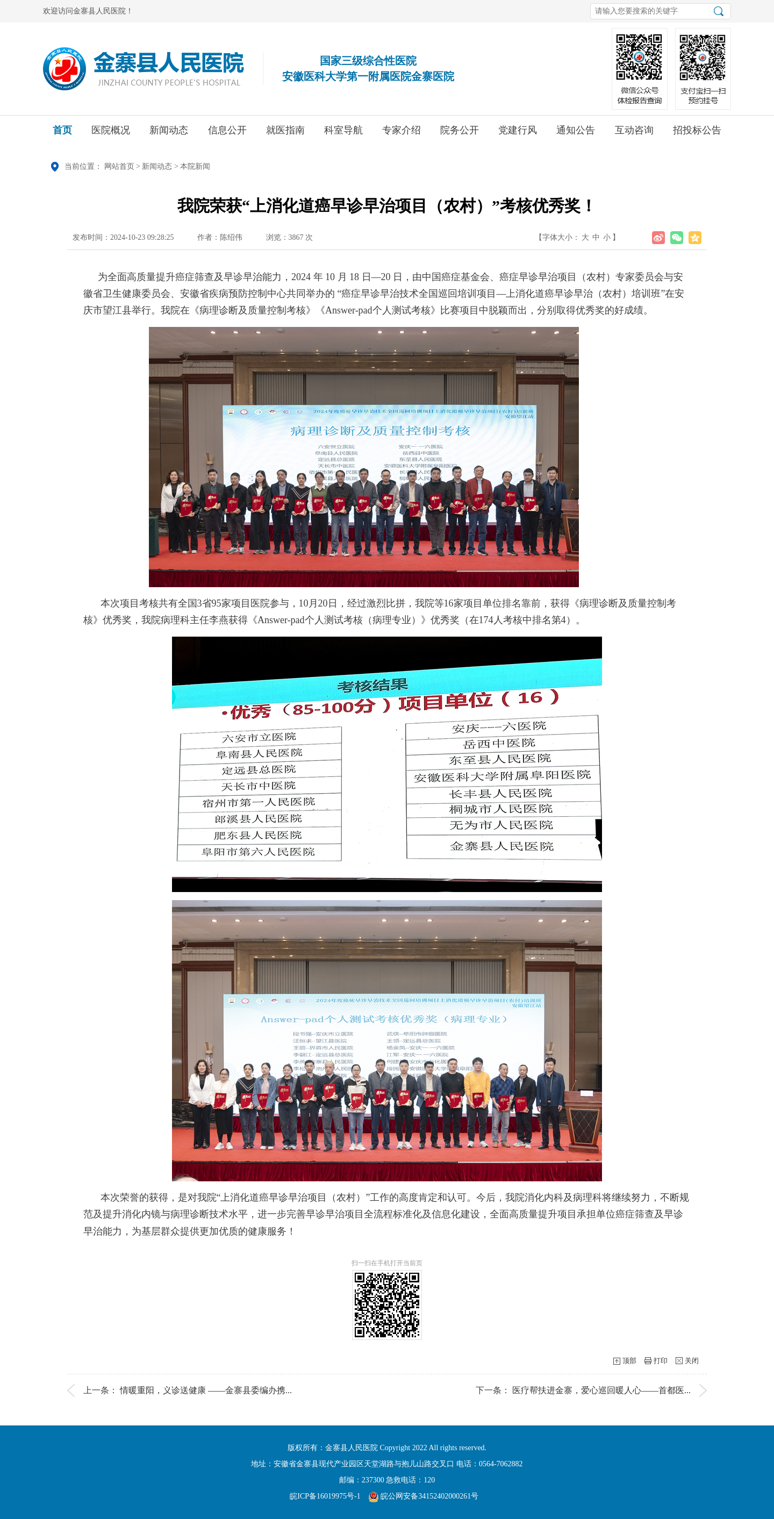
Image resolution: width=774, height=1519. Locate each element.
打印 (661, 1361)
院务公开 (459, 134)
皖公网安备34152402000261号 (423, 1496)
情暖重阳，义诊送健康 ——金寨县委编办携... (206, 1390)
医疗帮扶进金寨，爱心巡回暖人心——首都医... (601, 1390)
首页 (62, 134)
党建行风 (517, 134)
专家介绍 (401, 134)
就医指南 (285, 134)
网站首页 (119, 166)
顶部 (629, 1361)
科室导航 (343, 134)
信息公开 (227, 134)
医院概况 (110, 134)
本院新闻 (195, 166)
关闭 (692, 1361)
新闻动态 (168, 134)
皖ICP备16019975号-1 (325, 1496)
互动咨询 (634, 134)
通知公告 (575, 134)
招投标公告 (697, 134)
